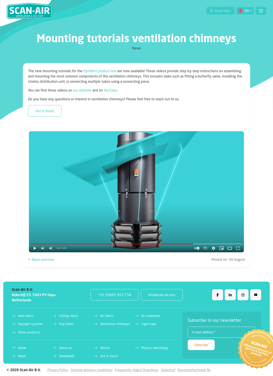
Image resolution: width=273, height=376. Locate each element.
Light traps (149, 324)
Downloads (67, 356)
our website (82, 90)
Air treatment (150, 316)
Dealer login (222, 11)
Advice (105, 348)
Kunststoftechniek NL (194, 370)
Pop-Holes (66, 324)
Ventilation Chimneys (115, 324)
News (22, 356)
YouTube (110, 90)
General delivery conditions (91, 370)
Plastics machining (154, 348)
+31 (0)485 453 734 (114, 295)
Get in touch (44, 111)
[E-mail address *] (222, 332)
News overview (41, 259)
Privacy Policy (57, 370)
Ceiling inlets (68, 316)
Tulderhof (168, 370)
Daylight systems (30, 324)
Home (22, 348)
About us (65, 348)
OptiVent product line (99, 71)
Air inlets (106, 316)
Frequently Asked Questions (136, 370)
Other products (29, 332)
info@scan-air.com (161, 295)
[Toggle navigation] (261, 11)
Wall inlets (25, 316)
